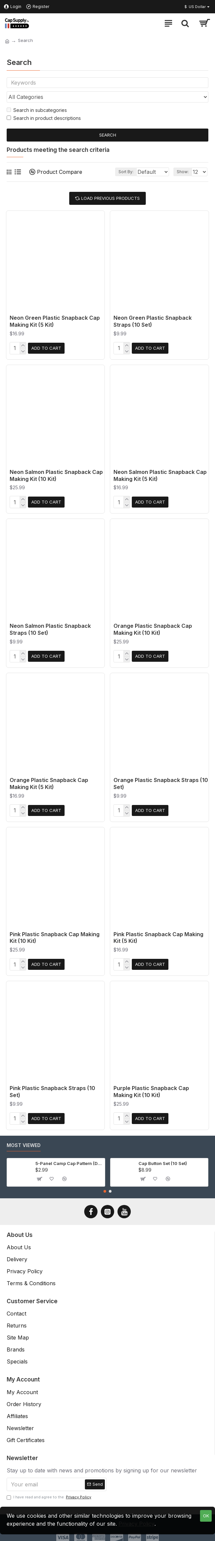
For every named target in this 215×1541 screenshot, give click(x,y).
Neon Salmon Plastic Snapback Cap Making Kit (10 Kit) (56, 476)
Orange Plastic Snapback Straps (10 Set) (160, 781)
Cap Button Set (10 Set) (162, 1157)
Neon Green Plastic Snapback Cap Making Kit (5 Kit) (55, 323)
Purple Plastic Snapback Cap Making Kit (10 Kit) (151, 1087)
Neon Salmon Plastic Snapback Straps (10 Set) (50, 628)
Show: (183, 173)
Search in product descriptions (44, 120)
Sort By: (104, 173)
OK (206, 1515)
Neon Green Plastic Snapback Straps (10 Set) (152, 323)
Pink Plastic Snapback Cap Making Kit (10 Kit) (55, 934)
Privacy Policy (136, 1523)
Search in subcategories (37, 112)
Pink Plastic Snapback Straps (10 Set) (52, 1087)
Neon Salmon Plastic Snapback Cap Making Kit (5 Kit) (160, 476)
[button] (105, 1185)
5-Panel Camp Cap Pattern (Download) (69, 1157)
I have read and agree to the (49, 1491)
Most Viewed (24, 1139)
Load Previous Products (110, 200)
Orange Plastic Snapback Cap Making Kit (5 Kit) (49, 781)
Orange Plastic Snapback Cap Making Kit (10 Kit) (152, 628)
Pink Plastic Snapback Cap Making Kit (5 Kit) (158, 934)
